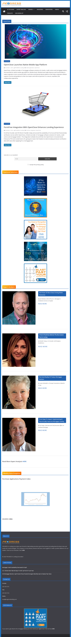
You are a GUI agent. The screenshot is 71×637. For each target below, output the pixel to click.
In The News (10, 9)
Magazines (40, 9)
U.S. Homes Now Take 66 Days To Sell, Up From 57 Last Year (18, 570)
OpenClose (37, 67)
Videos (57, 9)
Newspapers (49, 9)
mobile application (30, 67)
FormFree (28, 130)
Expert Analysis (21, 9)
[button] (33, 9)
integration (33, 130)
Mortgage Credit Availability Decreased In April (14, 567)
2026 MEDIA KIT (19, 13)
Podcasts (10, 13)
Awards (30, 9)
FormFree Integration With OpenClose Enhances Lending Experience (34, 127)
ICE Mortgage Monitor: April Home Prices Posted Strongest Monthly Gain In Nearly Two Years (26, 574)
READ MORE (42, 304)
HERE (24, 461)
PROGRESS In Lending (19, 67)
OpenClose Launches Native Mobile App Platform (25, 64)
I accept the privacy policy (36, 164)
